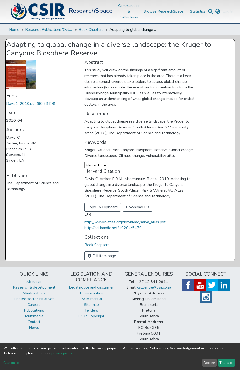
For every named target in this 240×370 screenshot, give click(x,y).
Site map (91, 304)
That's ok (226, 362)
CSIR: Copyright (91, 316)
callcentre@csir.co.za (154, 287)
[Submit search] (210, 11)
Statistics (198, 11)
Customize (11, 362)
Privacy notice (91, 293)
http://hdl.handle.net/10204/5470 (113, 228)
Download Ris (137, 207)
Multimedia (34, 316)
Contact (34, 322)
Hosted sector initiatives (34, 299)
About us (34, 281)
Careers (34, 304)
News (34, 327)
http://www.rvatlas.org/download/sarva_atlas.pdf (124, 222)
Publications (34, 310)
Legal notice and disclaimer (91, 287)
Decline (209, 362)
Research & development (34, 287)
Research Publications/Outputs (49, 29)
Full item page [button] (102, 256)
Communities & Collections (129, 11)
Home (14, 29)
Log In (228, 11)
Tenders (91, 310)
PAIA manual (91, 299)
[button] (218, 11)
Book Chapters (91, 29)
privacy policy (61, 353)
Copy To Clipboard (103, 207)
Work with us (34, 293)
